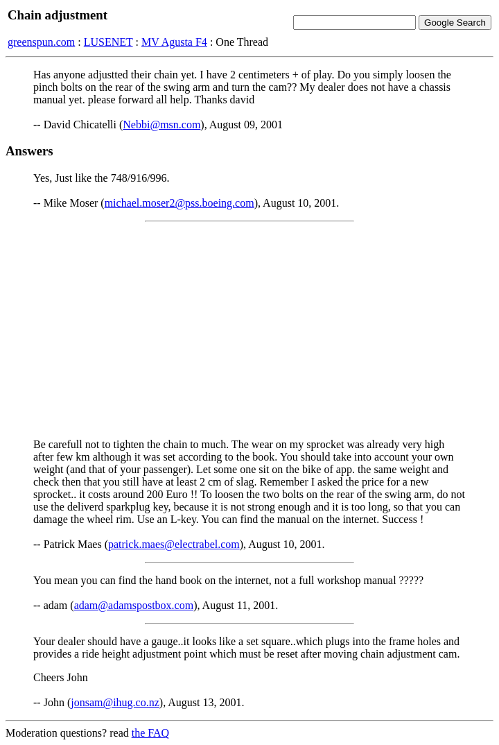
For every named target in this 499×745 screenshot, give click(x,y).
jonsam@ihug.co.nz (115, 702)
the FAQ (150, 733)
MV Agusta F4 (174, 42)
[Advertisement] (249, 330)
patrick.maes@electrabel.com (174, 544)
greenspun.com (41, 42)
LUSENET (108, 42)
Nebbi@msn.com (161, 124)
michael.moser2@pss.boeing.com (179, 203)
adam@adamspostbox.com (133, 605)
